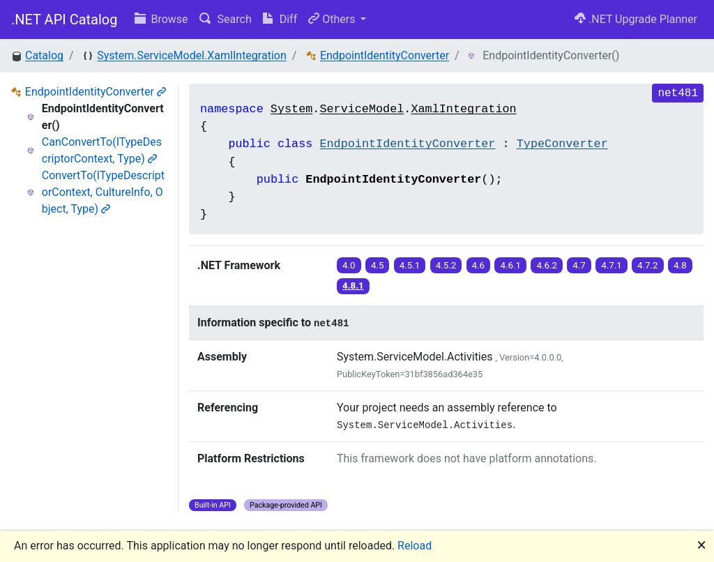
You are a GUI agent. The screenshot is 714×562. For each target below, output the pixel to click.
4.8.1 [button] (353, 285)
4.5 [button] (377, 265)
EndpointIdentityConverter (384, 55)
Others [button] (333, 19)
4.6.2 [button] (546, 265)
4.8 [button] (680, 265)
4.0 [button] (349, 265)
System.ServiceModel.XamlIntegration (192, 55)
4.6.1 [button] (510, 265)
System (291, 109)
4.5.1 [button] (410, 265)
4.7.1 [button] (611, 265)
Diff (280, 19)
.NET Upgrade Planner (636, 19)
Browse (161, 19)
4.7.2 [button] (647, 265)
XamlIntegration (463, 109)
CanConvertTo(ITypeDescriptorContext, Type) (102, 150)
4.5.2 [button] (446, 265)
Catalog (44, 55)
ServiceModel (361, 109)
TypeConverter (562, 144)
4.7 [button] (579, 265)
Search (225, 19)
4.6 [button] (478, 265)
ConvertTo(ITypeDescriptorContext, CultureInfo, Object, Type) (103, 192)
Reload (414, 545)
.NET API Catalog (64, 19)
